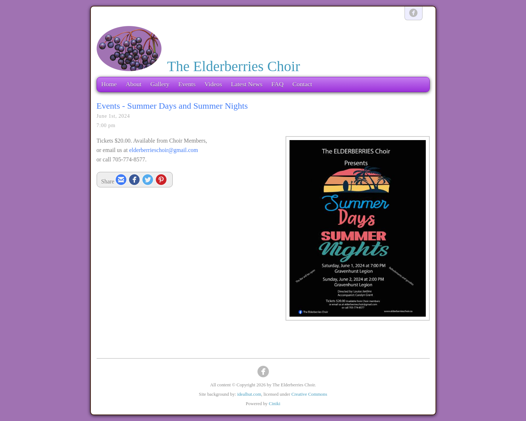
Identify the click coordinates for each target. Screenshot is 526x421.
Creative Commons (309, 394)
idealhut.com (249, 394)
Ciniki (274, 403)
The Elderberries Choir (233, 66)
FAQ (277, 84)
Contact (302, 84)
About (133, 84)
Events (186, 84)
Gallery (159, 84)
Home (109, 84)
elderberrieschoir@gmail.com (163, 150)
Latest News (246, 84)
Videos (213, 84)
